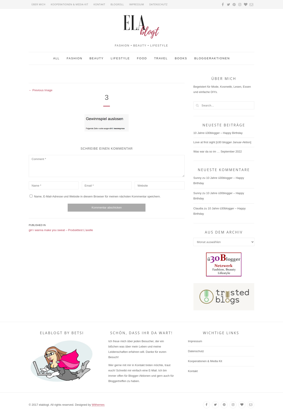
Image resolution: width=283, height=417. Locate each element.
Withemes (98, 404)
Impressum (136, 4)
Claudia (198, 208)
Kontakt (99, 4)
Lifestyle (120, 58)
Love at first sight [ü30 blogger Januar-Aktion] (222, 142)
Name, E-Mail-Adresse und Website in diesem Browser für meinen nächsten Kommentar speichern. (97, 196)
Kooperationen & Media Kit (69, 4)
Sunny (197, 178)
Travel (161, 58)
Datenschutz (158, 4)
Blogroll (117, 4)
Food (142, 58)
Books (181, 58)
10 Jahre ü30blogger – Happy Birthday (218, 133)
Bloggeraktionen (212, 58)
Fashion (74, 58)
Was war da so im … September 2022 (217, 151)
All (56, 58)
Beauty (97, 58)
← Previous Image (40, 90)
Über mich (38, 4)
